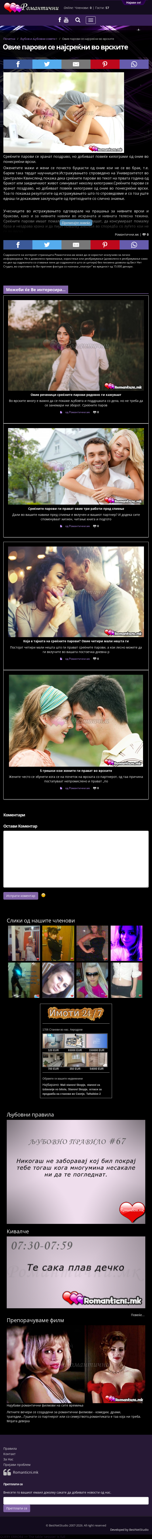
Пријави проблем (16, 1464)
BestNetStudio (139, 1530)
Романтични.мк (127, 234)
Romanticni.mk (25, 1472)
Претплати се (16, 1508)
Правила (10, 1448)
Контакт (9, 1454)
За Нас (8, 1459)
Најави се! (133, 2)
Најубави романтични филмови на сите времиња (45, 1405)
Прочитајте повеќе (76, 223)
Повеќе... (138, 1315)
